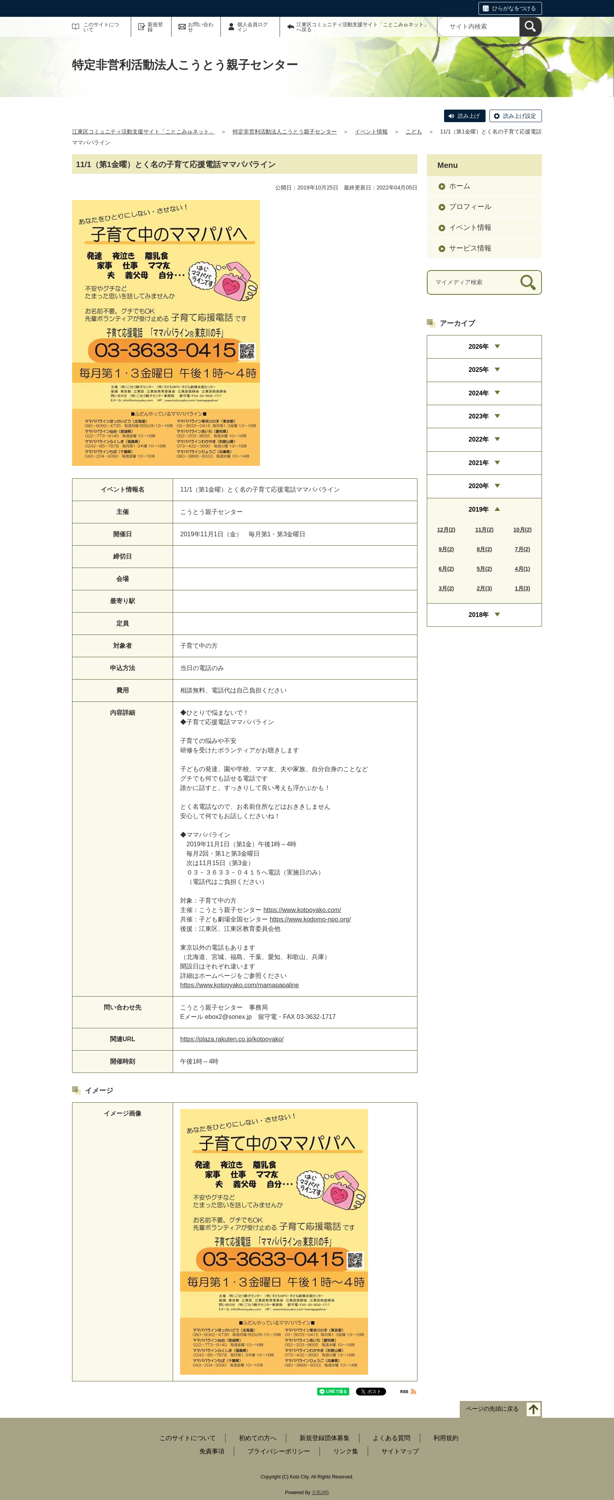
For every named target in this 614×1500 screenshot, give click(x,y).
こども (414, 131)
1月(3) (522, 588)
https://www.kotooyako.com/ (302, 910)
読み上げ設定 (519, 116)
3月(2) (446, 588)
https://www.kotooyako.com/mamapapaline (239, 985)
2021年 (479, 463)
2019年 (479, 509)
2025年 (479, 369)
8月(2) (484, 549)
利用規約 (446, 1438)
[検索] (530, 27)
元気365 (320, 1492)
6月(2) (446, 569)
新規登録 (155, 27)
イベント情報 (371, 131)
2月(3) (484, 588)
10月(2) (522, 529)
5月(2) (484, 569)
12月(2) (446, 529)
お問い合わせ (200, 27)
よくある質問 (391, 1438)
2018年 (479, 614)
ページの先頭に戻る (492, 1409)
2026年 (479, 346)
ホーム (459, 186)
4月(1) (522, 569)
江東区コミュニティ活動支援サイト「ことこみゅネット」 (143, 131)
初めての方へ (257, 1438)
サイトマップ (400, 1451)
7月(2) (522, 549)
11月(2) (484, 529)
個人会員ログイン (252, 27)
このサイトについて (101, 27)
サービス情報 (470, 248)
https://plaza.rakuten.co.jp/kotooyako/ (232, 1039)
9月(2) (446, 549)
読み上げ (469, 116)
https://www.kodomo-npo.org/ (310, 919)
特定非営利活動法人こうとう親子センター (285, 131)
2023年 (479, 416)
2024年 (479, 393)
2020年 (479, 486)
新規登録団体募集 (325, 1438)
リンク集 (345, 1451)
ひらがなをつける (514, 8)
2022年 (479, 439)
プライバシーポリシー (278, 1451)
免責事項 (211, 1451)
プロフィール (470, 207)
